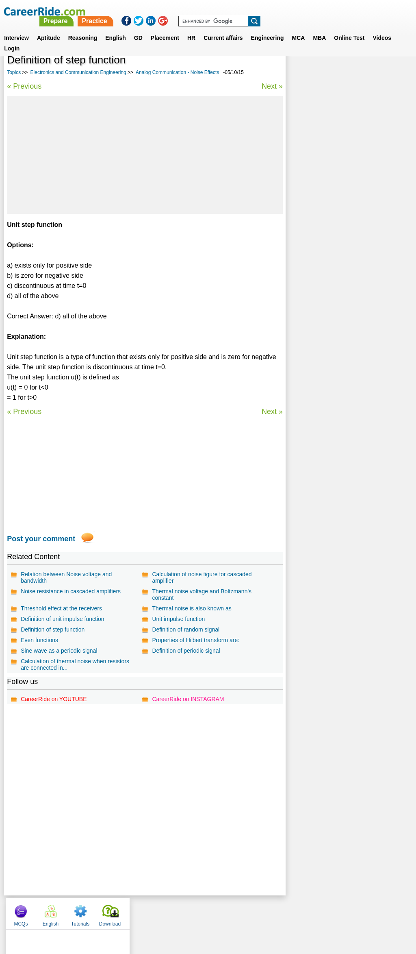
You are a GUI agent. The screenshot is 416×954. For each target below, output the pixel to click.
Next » (271, 86)
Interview (16, 28)
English (115, 28)
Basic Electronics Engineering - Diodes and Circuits (347, 238)
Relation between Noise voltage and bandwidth (66, 577)
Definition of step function (52, 629)
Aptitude (48, 28)
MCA (298, 28)
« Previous (24, 86)
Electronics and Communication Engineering (78, 72)
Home (107, 911)
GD (138, 28)
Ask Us (238, 911)
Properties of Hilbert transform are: (195, 640)
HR (191, 28)
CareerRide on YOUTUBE (54, 699)
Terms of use (204, 911)
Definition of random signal (185, 629)
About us (134, 911)
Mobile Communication (321, 277)
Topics (14, 72)
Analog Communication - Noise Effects (177, 72)
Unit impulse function (178, 619)
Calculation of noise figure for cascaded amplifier (201, 577)
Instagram (297, 911)
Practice (245, 11)
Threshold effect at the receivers (61, 608)
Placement (165, 28)
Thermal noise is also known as (191, 608)
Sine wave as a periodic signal (59, 650)
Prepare (207, 11)
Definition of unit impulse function (62, 619)
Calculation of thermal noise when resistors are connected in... (75, 664)
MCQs (301, 73)
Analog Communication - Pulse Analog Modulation (341, 259)
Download (390, 73)
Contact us (166, 911)
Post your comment (41, 539)
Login (12, 38)
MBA (319, 28)
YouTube (265, 911)
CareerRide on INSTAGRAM (187, 699)
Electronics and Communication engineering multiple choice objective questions (339, 299)
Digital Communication (321, 220)
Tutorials (360, 73)
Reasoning (83, 28)
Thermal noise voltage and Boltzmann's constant (201, 594)
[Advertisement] (144, 155)
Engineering (267, 28)
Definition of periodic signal (185, 650)
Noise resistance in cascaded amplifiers (71, 591)
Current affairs (223, 28)
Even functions (39, 640)
